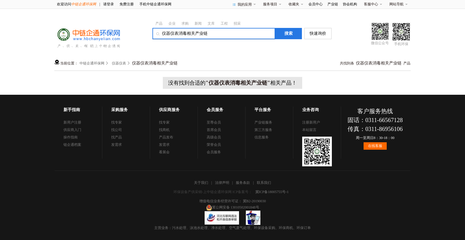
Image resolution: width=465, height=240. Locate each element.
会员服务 (214, 152)
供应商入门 (72, 130)
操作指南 (70, 137)
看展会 (164, 152)
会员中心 (315, 4)
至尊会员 (214, 122)
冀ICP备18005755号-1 (272, 192)
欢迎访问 (76, 4)
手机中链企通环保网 (155, 4)
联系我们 (264, 183)
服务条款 (243, 183)
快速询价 (318, 33)
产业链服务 (263, 122)
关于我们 (201, 183)
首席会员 (214, 130)
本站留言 (309, 130)
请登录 (108, 4)
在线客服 (375, 146)
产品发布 (166, 137)
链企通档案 (72, 145)
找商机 (164, 130)
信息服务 (261, 137)
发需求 (116, 145)
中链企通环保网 (91, 63)
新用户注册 (72, 122)
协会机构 (350, 4)
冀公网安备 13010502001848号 (232, 207)
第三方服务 (263, 130)
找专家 (116, 122)
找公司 (116, 130)
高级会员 (214, 137)
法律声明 (222, 183)
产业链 (332, 4)
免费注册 (127, 4)
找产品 (116, 137)
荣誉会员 (214, 145)
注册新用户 (311, 122)
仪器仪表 (119, 63)
